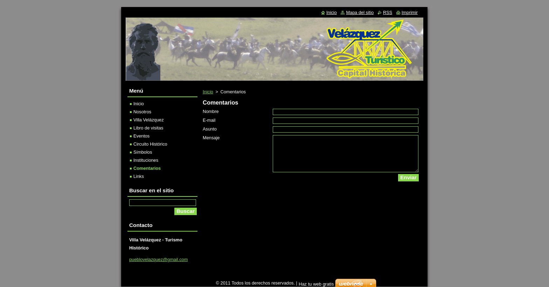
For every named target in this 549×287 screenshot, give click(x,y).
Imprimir (410, 12)
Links (138, 176)
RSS (387, 12)
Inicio (208, 91)
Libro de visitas (148, 128)
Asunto (210, 129)
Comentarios (147, 168)
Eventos (141, 136)
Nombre (211, 111)
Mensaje (211, 137)
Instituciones (145, 160)
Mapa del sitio (360, 12)
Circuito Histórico (150, 144)
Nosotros (142, 111)
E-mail (209, 120)
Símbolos (142, 152)
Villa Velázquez (148, 119)
